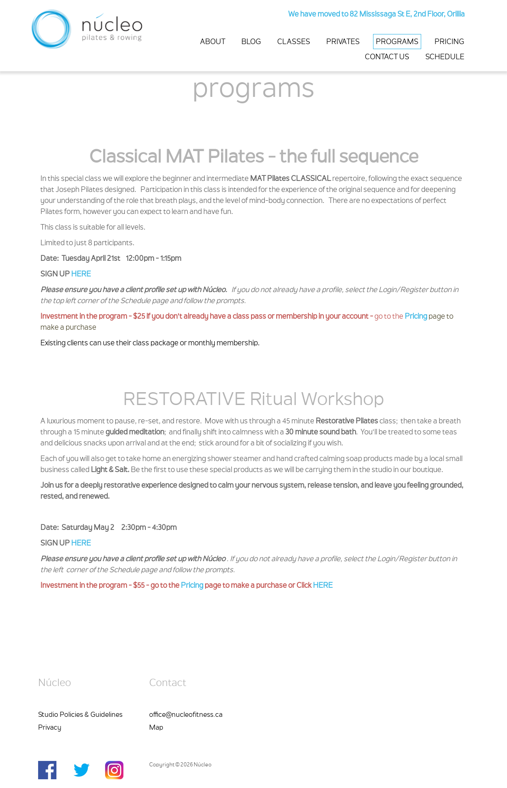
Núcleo (54, 684)
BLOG (251, 42)
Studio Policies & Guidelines (80, 715)
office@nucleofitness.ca (186, 715)
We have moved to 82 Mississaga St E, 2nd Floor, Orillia (376, 14)
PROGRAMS (397, 42)
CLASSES (293, 42)
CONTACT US (387, 57)
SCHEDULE (444, 57)
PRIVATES (343, 42)
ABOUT (212, 42)
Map (156, 728)
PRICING (449, 42)
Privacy (49, 728)
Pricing (416, 317)
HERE (81, 274)
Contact (167, 684)
